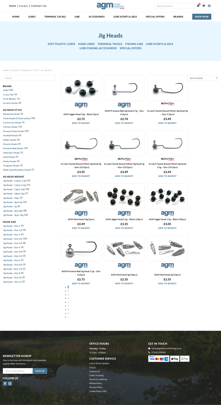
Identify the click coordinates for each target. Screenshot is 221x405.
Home (15, 16)
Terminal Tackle (55, 16)
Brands (178, 16)
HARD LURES (86, 44)
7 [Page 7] (68, 305)
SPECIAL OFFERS (155, 16)
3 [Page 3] (68, 294)
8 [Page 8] (68, 309)
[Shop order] (203, 78)
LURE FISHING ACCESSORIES (98, 48)
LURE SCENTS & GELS (159, 44)
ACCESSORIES (97, 16)
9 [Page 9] (68, 313)
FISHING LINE (134, 44)
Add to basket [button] (81, 123)
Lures (32, 16)
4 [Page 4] (68, 298)
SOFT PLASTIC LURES (61, 44)
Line (77, 16)
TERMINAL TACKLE (110, 44)
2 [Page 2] (68, 291)
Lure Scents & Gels (125, 16)
